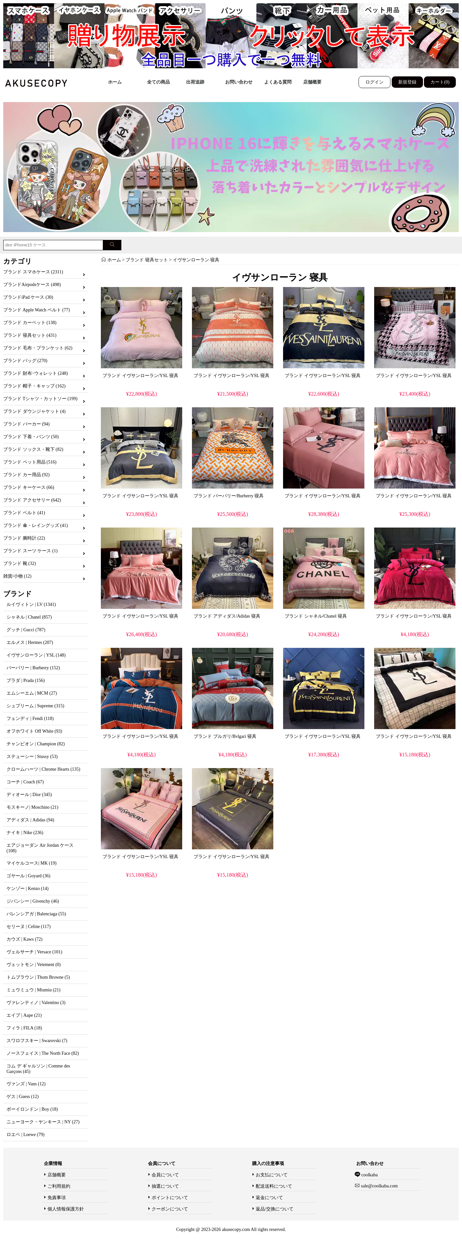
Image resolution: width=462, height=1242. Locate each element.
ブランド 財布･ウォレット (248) (35, 373)
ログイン (374, 82)
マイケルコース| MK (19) (32, 863)
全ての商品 (158, 82)
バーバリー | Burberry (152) (33, 667)
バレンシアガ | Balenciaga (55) (36, 913)
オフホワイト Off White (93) (34, 731)
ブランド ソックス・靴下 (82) (33, 449)
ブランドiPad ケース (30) (28, 297)
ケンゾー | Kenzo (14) (27, 888)
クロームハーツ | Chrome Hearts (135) (43, 769)
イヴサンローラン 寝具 (196, 259)
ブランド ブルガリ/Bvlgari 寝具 (225, 736)
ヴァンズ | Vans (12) (26, 1083)
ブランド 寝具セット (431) (29, 335)
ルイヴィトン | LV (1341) (31, 604)
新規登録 (407, 82)
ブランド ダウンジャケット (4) (34, 411)
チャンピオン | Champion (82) (36, 743)
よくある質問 (278, 82)
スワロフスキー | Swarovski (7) (37, 1040)
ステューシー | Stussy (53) (32, 756)
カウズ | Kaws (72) (25, 939)
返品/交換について (274, 1209)
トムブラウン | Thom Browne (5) (38, 977)
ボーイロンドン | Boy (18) (32, 1109)
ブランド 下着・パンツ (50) (31, 436)
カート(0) (439, 82)
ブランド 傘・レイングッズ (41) (35, 525)
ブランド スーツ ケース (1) (30, 550)
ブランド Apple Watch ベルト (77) (36, 309)
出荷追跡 (195, 82)
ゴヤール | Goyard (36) (28, 875)
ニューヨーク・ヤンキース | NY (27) (43, 1121)
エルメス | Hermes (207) (30, 642)
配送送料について (274, 1186)
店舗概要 (312, 82)
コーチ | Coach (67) (25, 781)
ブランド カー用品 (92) (26, 474)
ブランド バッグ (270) (25, 360)
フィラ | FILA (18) (24, 1028)
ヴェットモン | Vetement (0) (34, 964)
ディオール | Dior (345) (29, 794)
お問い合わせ (238, 82)
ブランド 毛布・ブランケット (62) (37, 348)
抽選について (165, 1186)
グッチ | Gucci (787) (26, 629)
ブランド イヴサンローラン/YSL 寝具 (140, 375)
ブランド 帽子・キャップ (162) (34, 386)
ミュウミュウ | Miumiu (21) (34, 989)
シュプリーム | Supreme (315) (35, 705)
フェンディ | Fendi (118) (30, 718)
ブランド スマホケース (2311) (33, 271)
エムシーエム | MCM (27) (32, 693)
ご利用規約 (59, 1186)
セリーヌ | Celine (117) (29, 926)
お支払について (272, 1174)
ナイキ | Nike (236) (25, 832)
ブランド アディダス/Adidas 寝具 (227, 616)
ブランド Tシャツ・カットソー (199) (40, 398)
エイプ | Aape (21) (24, 1015)
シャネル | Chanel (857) (29, 617)
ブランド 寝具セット (147, 259)
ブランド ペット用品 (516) (29, 462)
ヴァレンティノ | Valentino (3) (36, 1002)
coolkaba (369, 1174)
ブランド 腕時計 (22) (24, 538)
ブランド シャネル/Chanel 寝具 (316, 616)
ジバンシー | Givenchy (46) (33, 901)
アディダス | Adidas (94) (30, 819)
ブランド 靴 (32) (19, 563)
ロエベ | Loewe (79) (26, 1134)
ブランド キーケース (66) (28, 487)
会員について (165, 1174)
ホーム (115, 82)
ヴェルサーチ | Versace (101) (34, 951)
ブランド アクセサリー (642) (32, 500)
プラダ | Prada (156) (26, 680)
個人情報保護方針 (66, 1209)
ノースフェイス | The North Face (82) (43, 1053)
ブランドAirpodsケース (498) (32, 284)
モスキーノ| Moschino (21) (32, 807)
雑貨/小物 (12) (17, 576)
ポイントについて (170, 1197)
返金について (269, 1197)
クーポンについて (170, 1209)
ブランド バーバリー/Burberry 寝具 (229, 495)
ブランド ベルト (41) (24, 512)
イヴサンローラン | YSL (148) (36, 655)
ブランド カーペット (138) (29, 322)
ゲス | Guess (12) (23, 1096)
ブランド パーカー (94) (26, 424)
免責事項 (57, 1197)
